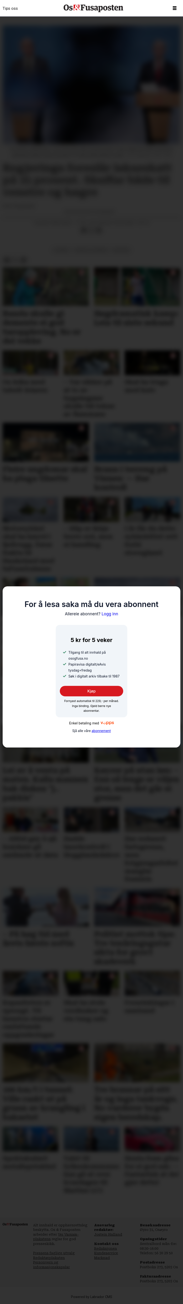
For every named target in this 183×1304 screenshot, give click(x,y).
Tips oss (10, 8)
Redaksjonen (105, 1248)
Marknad (102, 1258)
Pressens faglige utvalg (54, 1253)
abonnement (101, 731)
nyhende (61, 250)
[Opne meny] (174, 8)
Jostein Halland (108, 1234)
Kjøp (91, 691)
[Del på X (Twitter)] (91, 230)
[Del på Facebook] (83, 230)
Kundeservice (106, 1253)
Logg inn (91, 614)
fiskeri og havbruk (91, 250)
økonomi (121, 250)
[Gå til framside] (93, 8)
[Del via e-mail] (98, 230)
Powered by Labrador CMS (91, 1297)
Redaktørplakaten (49, 1258)
